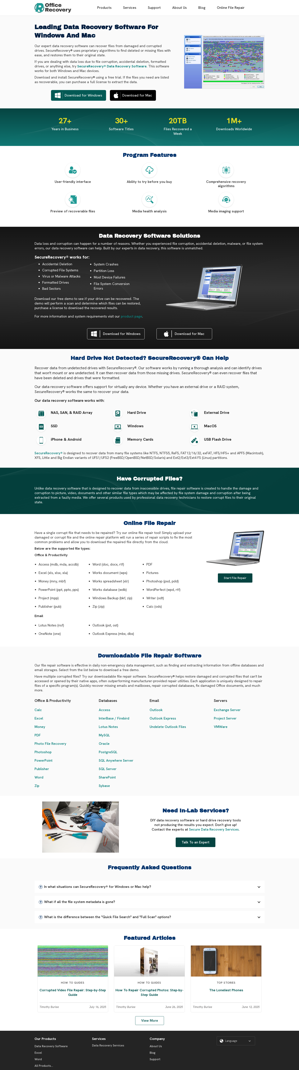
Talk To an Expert (195, 842)
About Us (179, 7)
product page (131, 316)
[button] (150, 887)
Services (129, 7)
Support (154, 7)
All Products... (44, 1066)
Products (104, 7)
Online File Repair (231, 7)
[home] (53, 8)
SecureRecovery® (49, 453)
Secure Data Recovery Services (214, 829)
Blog (201, 7)
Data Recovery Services (108, 1045)
